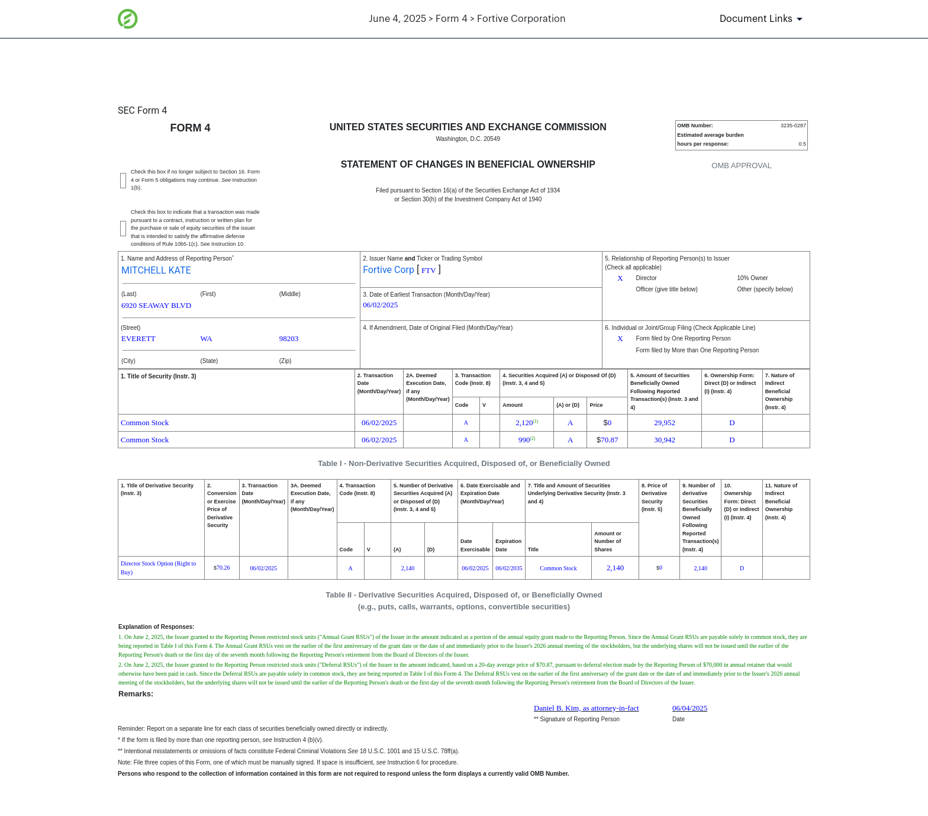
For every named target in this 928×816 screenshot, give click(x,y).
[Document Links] (763, 18)
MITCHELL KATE (156, 270)
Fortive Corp (388, 269)
